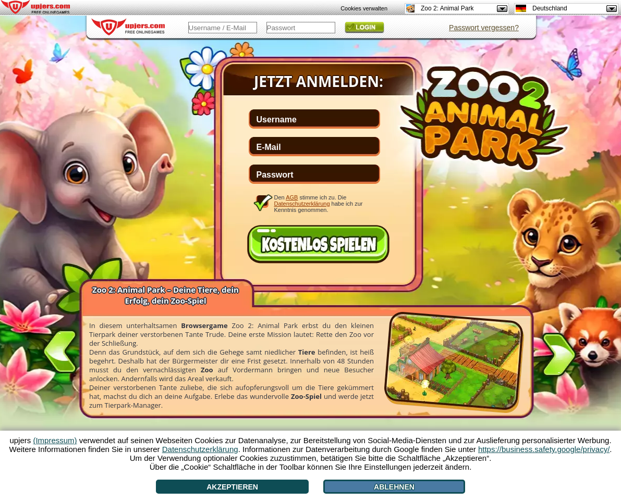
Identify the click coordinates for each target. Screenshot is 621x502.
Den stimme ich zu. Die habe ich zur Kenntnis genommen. (318, 203)
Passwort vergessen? (484, 27)
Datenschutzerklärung (302, 203)
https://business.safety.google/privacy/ (544, 449)
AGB (292, 197)
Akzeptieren (232, 487)
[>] (559, 357)
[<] (60, 349)
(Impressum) (55, 440)
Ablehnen (394, 487)
